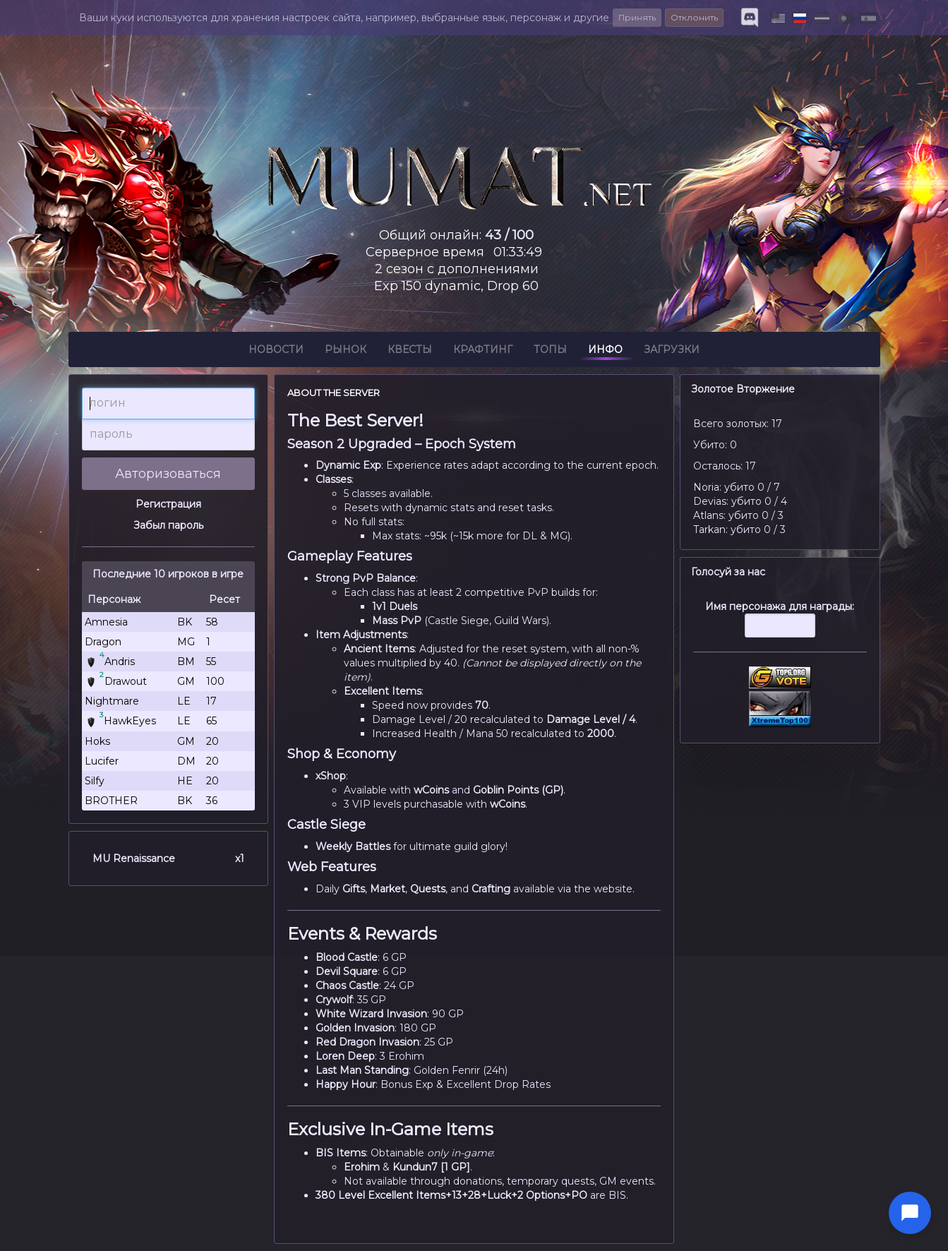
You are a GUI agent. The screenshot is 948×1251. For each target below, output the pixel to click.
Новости (276, 351)
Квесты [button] (410, 351)
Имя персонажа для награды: (780, 626)
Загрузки (671, 351)
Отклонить (694, 17)
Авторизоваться (168, 473)
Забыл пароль (168, 525)
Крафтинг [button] (483, 351)
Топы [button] (550, 351)
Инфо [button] (605, 351)
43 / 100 (509, 235)
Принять (637, 17)
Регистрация (168, 504)
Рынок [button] (345, 351)
